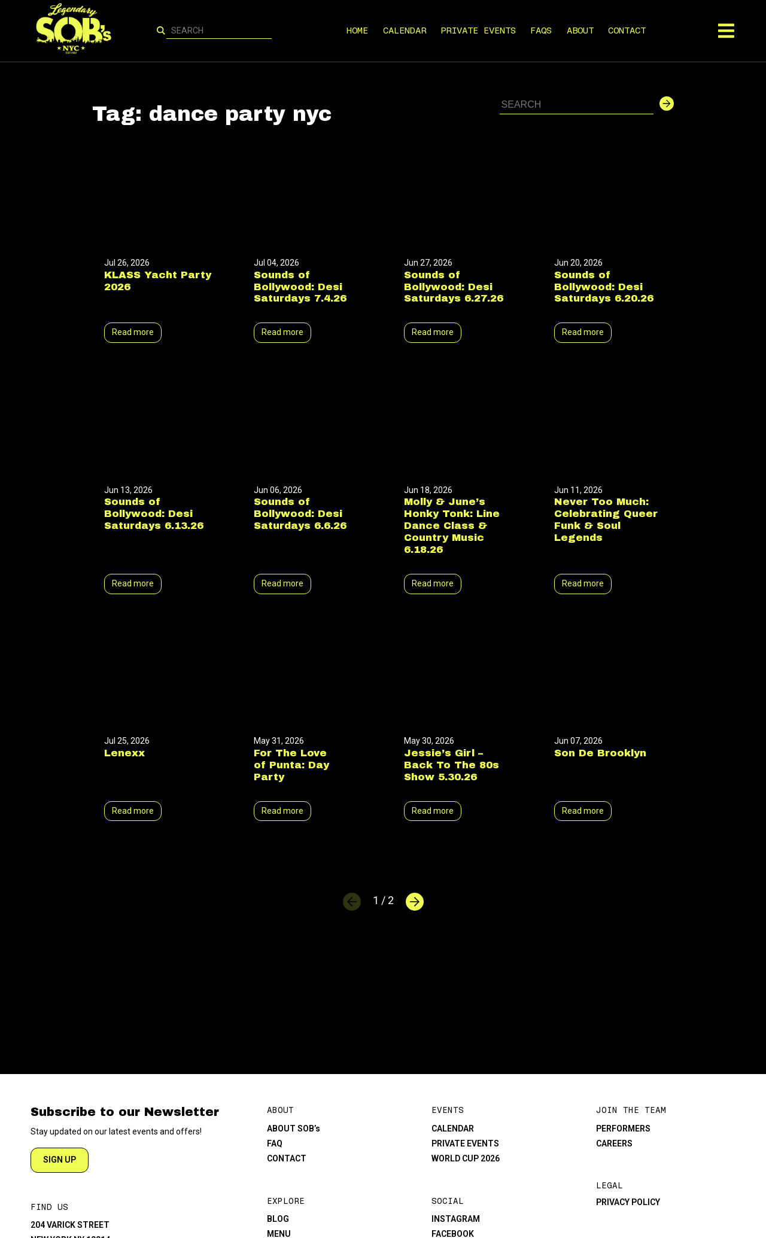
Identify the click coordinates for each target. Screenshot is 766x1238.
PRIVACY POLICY (628, 1202)
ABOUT (580, 30)
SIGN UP (59, 1159)
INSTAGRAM (455, 1219)
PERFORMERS (623, 1128)
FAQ (274, 1143)
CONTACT (627, 30)
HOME (358, 30)
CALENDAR (404, 30)
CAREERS (614, 1143)
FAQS (541, 30)
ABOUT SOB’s (293, 1128)
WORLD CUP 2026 (465, 1158)
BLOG (278, 1219)
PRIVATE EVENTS (478, 30)
